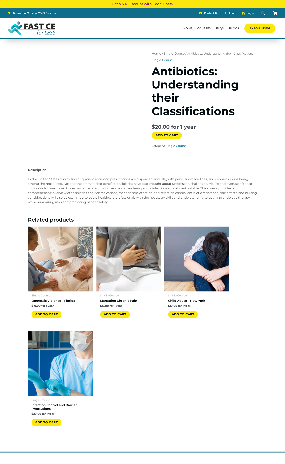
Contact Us (120, 393)
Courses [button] (204, 28)
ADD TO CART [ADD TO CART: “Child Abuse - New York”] (163, 304)
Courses (118, 376)
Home (187, 28)
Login (116, 399)
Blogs (234, 28)
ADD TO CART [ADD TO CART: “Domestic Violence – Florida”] (46, 304)
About (116, 382)
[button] (263, 13)
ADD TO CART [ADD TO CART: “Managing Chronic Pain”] (105, 304)
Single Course (174, 53)
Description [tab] (37, 170)
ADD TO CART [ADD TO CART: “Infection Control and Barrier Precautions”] (221, 307)
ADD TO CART (166, 135)
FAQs (220, 28)
